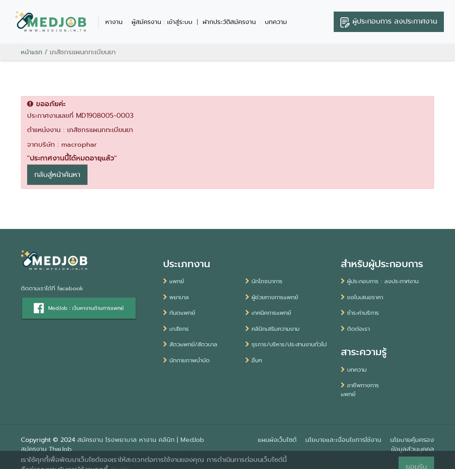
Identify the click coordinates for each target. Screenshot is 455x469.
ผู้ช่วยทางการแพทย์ (271, 297)
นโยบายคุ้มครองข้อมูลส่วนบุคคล (412, 444)
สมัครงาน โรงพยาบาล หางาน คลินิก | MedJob (140, 439)
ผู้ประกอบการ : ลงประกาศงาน (380, 281)
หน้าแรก (31, 52)
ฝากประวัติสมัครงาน (229, 21)
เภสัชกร (176, 329)
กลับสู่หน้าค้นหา (57, 174)
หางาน (114, 21)
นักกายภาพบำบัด (186, 360)
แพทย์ (173, 281)
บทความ (276, 21)
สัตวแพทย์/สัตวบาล (190, 344)
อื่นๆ (253, 360)
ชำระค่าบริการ (360, 313)
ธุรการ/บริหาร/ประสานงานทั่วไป (286, 344)
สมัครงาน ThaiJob (46, 449)
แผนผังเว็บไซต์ (277, 439)
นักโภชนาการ (264, 281)
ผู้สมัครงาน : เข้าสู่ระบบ (162, 21)
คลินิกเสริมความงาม (272, 329)
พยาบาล (176, 297)
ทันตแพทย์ (179, 313)
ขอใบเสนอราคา (362, 297)
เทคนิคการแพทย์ (268, 313)
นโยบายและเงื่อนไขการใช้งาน (343, 439)
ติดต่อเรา (355, 329)
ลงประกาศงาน (388, 22)
